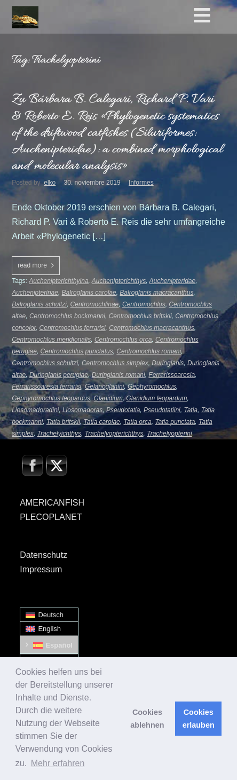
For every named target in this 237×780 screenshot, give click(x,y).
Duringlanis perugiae (58, 375)
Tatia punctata (175, 422)
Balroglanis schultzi (39, 304)
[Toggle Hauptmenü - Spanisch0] (213, 16)
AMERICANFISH (52, 502)
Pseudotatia (123, 410)
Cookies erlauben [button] (199, 718)
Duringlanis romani (118, 375)
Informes (141, 182)
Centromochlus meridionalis (51, 339)
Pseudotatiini (162, 410)
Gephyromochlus (152, 386)
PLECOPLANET (51, 517)
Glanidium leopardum (156, 398)
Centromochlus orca (123, 339)
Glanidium (108, 398)
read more (32, 265)
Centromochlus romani (148, 351)
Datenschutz (43, 555)
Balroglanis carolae (89, 292)
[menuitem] (49, 614)
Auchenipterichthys (119, 281)
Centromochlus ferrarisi (73, 328)
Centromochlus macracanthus (151, 328)
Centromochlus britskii (140, 316)
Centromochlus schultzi (45, 363)
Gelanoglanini (104, 386)
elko (50, 182)
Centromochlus (143, 304)
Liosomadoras (82, 410)
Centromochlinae (94, 304)
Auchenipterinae (35, 292)
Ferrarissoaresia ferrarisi (46, 386)
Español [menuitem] (59, 645)
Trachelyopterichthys (114, 433)
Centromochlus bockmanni (67, 316)
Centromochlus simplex (115, 363)
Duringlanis (168, 363)
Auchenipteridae (172, 281)
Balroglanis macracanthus (156, 292)
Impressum (41, 569)
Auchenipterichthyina (58, 281)
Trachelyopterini (169, 433)
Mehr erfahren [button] (58, 763)
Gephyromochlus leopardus (51, 398)
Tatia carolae (101, 422)
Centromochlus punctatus (77, 351)
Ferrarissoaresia (171, 375)
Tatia (191, 410)
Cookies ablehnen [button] (147, 718)
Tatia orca (137, 422)
